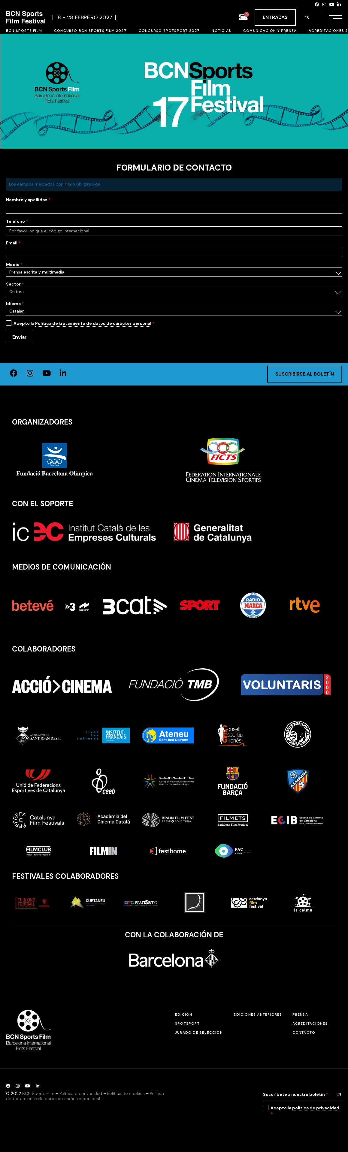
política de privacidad (315, 1108)
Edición (183, 1014)
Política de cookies (126, 1093)
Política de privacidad (80, 1093)
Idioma (15, 303)
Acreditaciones (310, 1023)
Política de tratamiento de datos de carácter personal (93, 323)
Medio (14, 264)
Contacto (304, 1032)
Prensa (300, 1014)
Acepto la (84, 323)
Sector (15, 284)
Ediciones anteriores (258, 1014)
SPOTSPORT (187, 1023)
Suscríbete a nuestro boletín (295, 1094)
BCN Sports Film (38, 1093)
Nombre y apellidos (28, 199)
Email (13, 243)
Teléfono (17, 221)
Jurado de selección (199, 1032)
